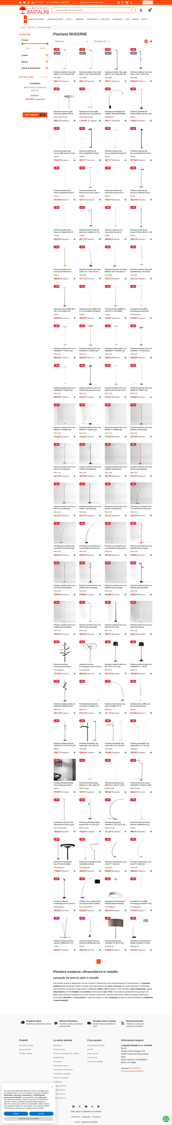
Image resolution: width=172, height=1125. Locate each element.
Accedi (90, 1049)
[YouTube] (86, 1106)
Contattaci (57, 1082)
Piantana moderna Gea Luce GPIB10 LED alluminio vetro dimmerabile (115, 390)
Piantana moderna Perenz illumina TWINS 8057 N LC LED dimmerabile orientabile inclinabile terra (64, 944)
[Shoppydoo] (86, 1117)
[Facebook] (73, 1106)
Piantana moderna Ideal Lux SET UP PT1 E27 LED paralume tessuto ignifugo (115, 666)
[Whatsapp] (28, 2)
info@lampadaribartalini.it (132, 1071)
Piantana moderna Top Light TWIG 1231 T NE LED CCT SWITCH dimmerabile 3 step (90, 271)
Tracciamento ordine (96, 1045)
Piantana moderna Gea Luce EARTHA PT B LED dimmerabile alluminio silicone (141, 628)
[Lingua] (147, 2)
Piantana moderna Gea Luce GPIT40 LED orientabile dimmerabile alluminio (64, 587)
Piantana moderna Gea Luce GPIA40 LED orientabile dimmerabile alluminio (141, 548)
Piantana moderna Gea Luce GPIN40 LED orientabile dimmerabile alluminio (90, 587)
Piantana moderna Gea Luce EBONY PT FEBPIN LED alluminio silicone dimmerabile (90, 430)
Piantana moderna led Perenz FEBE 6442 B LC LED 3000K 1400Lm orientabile (64, 153)
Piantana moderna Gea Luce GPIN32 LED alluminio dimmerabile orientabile (90, 469)
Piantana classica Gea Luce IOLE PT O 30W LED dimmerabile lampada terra (140, 864)
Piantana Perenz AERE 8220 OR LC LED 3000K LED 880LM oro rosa (64, 311)
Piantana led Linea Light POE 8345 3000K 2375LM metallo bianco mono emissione (63, 115)
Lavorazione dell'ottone (63, 1070)
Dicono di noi (26, 77)
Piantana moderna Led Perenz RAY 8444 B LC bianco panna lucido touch (115, 232)
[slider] (22, 44)
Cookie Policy (58, 1057)
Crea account (92, 1053)
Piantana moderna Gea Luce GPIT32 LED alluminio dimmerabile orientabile (64, 469)
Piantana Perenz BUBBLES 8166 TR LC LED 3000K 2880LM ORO (115, 311)
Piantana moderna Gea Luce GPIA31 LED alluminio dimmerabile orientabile (141, 469)
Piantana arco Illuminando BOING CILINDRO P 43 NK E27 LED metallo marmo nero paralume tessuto (140, 944)
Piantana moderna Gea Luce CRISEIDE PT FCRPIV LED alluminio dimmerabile (64, 350)
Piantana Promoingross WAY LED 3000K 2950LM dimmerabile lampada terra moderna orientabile (90, 865)
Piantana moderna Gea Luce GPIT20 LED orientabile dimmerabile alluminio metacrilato (90, 628)
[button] (149, 10)
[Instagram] (92, 1106)
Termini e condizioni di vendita (66, 1053)
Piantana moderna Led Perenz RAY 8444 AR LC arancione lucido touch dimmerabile (63, 272)
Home (23, 27)
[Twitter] (79, 1106)
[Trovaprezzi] (96, 1117)
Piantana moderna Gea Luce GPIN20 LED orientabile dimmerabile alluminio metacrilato (141, 588)
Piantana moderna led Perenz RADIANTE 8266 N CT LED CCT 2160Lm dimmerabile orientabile (89, 154)
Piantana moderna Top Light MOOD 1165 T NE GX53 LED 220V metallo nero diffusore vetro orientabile (115, 75)
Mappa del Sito (59, 1086)
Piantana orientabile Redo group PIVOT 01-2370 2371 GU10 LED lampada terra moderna (89, 825)
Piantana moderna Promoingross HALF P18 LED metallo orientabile (90, 666)
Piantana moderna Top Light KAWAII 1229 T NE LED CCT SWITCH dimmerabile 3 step (115, 271)
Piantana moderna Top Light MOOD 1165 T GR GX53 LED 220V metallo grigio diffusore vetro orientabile (90, 75)
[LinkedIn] (98, 1106)
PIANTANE (31, 27)
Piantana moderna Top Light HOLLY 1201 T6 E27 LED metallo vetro (141, 74)
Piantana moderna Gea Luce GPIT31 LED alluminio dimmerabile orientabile (64, 508)
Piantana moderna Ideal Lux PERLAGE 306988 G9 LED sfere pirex (64, 706)
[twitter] (131, 2)
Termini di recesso (60, 1078)
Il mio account (59, 1094)
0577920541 (135, 1068)
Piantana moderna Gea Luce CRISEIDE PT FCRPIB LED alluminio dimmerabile (64, 390)
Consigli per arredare (61, 1074)
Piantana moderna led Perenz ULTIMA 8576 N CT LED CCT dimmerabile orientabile (140, 194)
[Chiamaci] (38, 2)
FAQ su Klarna (59, 1098)
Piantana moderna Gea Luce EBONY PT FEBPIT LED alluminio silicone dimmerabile (141, 391)
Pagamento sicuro (61, 1065)
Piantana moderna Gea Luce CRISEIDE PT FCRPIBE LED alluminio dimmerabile (115, 350)
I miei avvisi (92, 1057)
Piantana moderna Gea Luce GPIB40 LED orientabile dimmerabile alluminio (115, 587)
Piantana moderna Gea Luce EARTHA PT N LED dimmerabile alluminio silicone (115, 628)
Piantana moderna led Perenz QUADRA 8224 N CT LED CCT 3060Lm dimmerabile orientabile (140, 154)
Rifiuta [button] (16, 1114)
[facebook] (119, 2)
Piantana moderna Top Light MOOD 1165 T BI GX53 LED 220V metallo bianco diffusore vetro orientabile (64, 75)
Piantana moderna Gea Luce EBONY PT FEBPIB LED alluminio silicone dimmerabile (115, 430)
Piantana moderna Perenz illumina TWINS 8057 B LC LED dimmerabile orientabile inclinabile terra (141, 825)
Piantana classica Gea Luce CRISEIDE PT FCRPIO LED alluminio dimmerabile (89, 350)
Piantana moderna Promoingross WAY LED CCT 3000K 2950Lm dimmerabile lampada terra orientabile (64, 904)
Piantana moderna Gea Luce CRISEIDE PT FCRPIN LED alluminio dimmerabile (141, 350)
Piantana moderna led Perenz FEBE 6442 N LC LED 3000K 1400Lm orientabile (140, 114)
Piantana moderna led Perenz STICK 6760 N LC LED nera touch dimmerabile (141, 232)
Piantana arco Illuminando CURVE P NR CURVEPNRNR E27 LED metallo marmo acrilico (115, 115)
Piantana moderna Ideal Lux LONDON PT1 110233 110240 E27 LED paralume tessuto (141, 667)
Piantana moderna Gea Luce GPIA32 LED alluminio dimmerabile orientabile (141, 429)
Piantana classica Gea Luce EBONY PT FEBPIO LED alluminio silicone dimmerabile (64, 430)
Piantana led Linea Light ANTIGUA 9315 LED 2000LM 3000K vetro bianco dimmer (90, 114)
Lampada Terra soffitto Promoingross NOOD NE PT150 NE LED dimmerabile (140, 311)
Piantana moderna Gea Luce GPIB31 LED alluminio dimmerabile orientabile (115, 508)
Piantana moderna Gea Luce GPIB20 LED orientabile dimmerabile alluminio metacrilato (64, 628)
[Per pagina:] (101, 41)
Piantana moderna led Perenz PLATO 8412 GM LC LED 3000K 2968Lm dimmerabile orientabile (89, 194)
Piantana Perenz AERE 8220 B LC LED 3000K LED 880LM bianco (90, 311)
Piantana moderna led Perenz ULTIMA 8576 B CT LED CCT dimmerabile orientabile (64, 233)
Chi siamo (57, 1061)
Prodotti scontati (26, 1045)
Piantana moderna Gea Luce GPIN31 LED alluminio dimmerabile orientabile (90, 508)
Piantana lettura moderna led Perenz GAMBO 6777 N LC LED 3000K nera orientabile (89, 233)
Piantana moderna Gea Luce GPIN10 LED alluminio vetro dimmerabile (90, 390)
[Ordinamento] (71, 41)
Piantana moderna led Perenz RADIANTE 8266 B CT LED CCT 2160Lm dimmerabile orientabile (116, 154)
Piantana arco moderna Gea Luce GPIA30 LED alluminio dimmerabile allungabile (141, 508)
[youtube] (127, 2)
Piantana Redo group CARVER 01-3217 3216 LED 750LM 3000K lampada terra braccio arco (115, 825)
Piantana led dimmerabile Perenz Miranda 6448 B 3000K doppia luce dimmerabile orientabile (63, 786)
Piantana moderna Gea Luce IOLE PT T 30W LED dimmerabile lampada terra (115, 864)
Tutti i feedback (35, 115)
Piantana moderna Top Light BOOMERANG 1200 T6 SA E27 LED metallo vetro (141, 271)
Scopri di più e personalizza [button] (28, 1119)
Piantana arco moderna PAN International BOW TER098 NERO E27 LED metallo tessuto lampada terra (90, 904)
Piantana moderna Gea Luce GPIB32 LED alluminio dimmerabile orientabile (115, 469)
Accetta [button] (41, 1114)
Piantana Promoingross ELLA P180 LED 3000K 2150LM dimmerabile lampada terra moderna (63, 865)
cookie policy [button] (42, 1097)
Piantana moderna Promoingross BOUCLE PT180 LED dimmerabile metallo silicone (63, 667)
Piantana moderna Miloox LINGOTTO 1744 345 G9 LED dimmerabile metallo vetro (64, 745)
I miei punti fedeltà (95, 1061)
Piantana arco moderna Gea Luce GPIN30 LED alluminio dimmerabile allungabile (90, 548)
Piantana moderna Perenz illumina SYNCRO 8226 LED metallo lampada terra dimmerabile (89, 944)
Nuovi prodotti (25, 1049)
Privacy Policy (59, 1049)
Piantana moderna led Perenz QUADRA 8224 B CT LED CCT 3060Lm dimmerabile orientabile (64, 194)
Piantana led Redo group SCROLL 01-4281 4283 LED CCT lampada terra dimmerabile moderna (89, 786)
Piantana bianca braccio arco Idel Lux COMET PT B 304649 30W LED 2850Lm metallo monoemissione (89, 707)
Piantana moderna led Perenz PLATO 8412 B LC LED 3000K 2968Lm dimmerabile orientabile (114, 194)
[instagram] (123, 2)
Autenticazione (59, 1090)
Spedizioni (57, 1045)
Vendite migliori (25, 1053)
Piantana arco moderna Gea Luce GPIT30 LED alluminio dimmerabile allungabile (64, 548)
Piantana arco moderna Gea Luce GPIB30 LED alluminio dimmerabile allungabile (115, 548)
